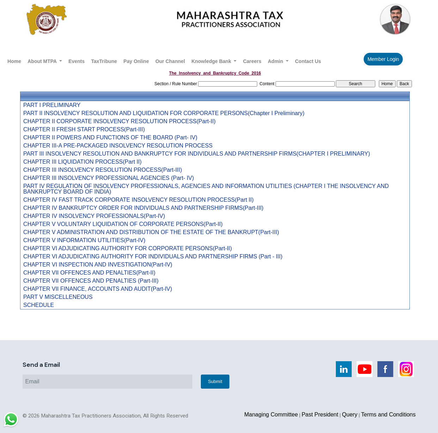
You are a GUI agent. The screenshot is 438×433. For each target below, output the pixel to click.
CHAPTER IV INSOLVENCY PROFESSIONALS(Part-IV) (94, 216)
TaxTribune (104, 61)
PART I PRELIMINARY (51, 105)
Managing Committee (271, 415)
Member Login (383, 59)
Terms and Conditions (388, 415)
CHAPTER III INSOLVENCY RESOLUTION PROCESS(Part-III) (102, 170)
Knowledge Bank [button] (212, 61)
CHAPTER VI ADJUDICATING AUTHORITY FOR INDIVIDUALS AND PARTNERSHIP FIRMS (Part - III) (153, 256)
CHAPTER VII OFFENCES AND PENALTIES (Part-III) (91, 281)
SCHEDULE (38, 305)
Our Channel (170, 61)
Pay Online (136, 61)
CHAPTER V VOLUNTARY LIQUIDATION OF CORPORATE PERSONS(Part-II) (123, 224)
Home (14, 61)
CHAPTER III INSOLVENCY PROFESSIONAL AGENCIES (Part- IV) (108, 178)
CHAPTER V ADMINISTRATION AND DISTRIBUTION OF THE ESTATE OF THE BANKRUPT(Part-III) (151, 232)
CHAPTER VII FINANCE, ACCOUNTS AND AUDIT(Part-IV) (97, 289)
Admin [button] (276, 61)
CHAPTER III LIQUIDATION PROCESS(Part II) (82, 162)
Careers (252, 61)
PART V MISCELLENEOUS (58, 297)
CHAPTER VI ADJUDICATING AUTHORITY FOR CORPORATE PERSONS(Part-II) (127, 248)
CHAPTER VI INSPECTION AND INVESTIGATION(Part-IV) (97, 265)
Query (350, 415)
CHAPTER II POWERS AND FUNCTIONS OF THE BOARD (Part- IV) (110, 137)
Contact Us (308, 61)
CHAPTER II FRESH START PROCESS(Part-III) (84, 129)
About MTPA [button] (42, 61)
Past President (320, 415)
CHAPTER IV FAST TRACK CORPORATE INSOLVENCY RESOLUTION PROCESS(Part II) (138, 200)
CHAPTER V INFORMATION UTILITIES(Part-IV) (84, 240)
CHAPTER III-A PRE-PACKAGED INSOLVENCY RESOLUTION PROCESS (117, 146)
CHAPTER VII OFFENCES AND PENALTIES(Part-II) (89, 273)
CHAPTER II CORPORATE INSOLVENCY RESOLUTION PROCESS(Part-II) (119, 121)
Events (76, 61)
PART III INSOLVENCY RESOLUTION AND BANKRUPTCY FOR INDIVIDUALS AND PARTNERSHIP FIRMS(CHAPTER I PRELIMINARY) (196, 154)
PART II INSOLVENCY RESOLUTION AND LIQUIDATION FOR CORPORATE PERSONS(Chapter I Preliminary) (163, 113)
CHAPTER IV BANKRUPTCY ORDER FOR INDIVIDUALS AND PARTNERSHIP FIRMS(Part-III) (143, 208)
